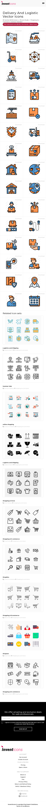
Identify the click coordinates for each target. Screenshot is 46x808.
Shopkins (6, 577)
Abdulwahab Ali (9, 350)
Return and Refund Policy (23, 784)
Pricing (23, 765)
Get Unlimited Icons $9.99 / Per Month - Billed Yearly (20, 24)
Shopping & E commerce (11, 539)
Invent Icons (8, 541)
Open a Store (23, 767)
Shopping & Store (9, 501)
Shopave (6, 653)
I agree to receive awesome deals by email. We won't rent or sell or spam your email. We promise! (24, 723)
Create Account (23, 759)
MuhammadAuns (9, 388)
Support (23, 777)
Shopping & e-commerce (21, 350)
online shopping (8, 424)
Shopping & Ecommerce (11, 615)
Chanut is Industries (10, 426)
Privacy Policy (23, 781)
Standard (19, 22)
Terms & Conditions (22, 806)
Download (18, 31)
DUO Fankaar (8, 503)
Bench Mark (8, 617)
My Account (23, 757)
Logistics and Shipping (10, 348)
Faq (23, 779)
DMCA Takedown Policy (23, 786)
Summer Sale (7, 386)
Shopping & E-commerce (11, 692)
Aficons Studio (24, 20)
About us (23, 774)
